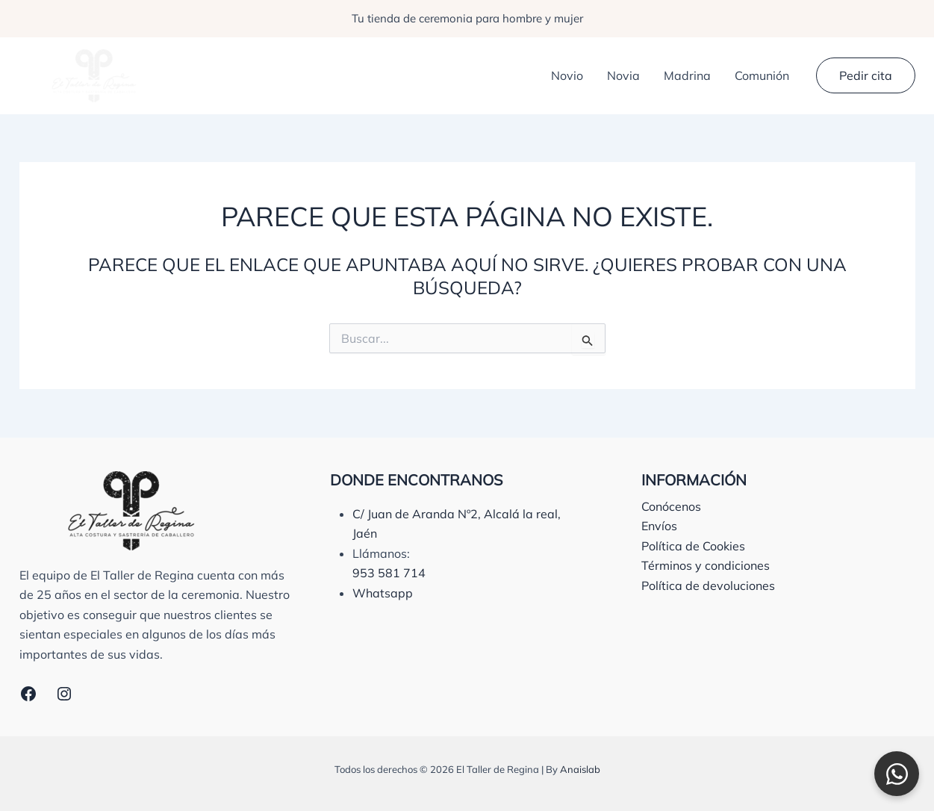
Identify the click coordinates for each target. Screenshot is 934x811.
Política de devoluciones (708, 585)
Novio (567, 75)
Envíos (659, 525)
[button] (865, 75)
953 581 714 (389, 572)
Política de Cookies (693, 545)
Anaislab (580, 769)
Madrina (687, 75)
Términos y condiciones (705, 565)
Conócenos (671, 506)
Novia (623, 75)
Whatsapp (382, 592)
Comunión (762, 75)
